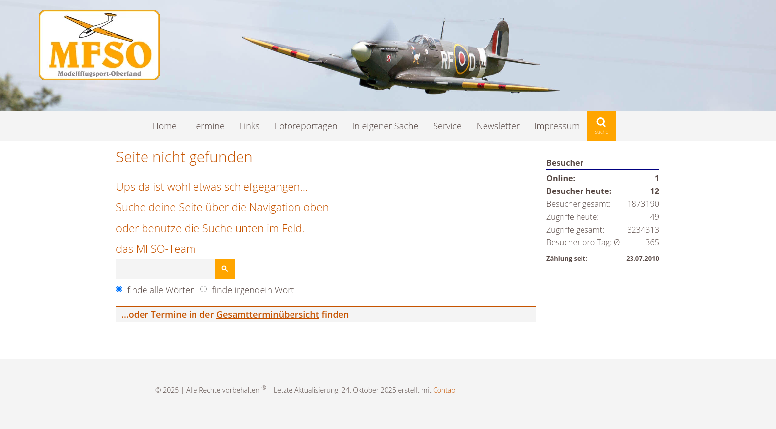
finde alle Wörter (160, 290)
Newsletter (498, 126)
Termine (208, 126)
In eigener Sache (385, 126)
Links (250, 126)
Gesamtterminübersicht (267, 314)
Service (447, 126)
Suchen (225, 269)
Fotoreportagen (306, 126)
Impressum (557, 126)
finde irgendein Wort (253, 290)
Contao (444, 390)
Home (164, 126)
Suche (601, 126)
